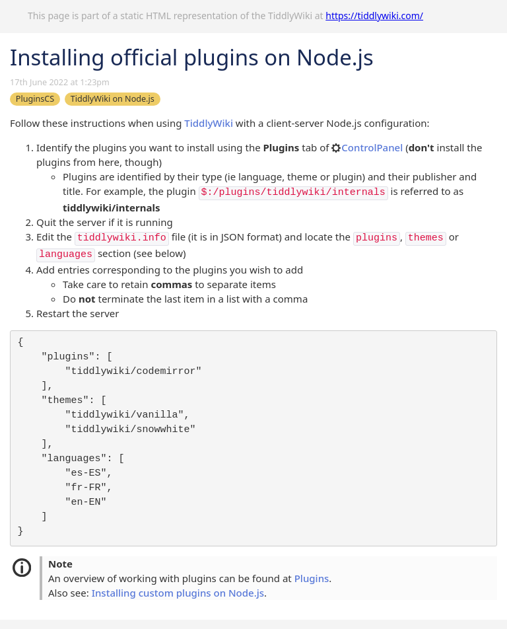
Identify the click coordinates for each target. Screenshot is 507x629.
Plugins (311, 578)
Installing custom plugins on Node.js (178, 592)
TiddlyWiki (208, 123)
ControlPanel (367, 147)
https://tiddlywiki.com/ (374, 15)
